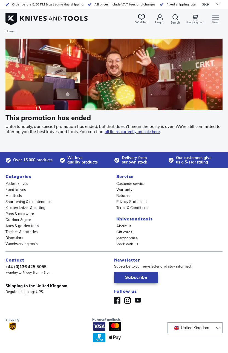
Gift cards (124, 232)
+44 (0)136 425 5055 (26, 266)
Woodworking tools (21, 244)
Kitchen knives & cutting (25, 207)
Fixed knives (15, 189)
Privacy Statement (131, 201)
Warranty (124, 189)
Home (9, 31)
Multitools (13, 195)
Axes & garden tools (22, 225)
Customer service (130, 183)
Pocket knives (16, 183)
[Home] (46, 16)
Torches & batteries (21, 231)
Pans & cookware (19, 213)
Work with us (127, 244)
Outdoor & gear (18, 219)
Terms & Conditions (132, 207)
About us (124, 226)
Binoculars (14, 238)
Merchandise (127, 238)
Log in (155, 22)
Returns (123, 195)
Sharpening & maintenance (28, 201)
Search (172, 22)
